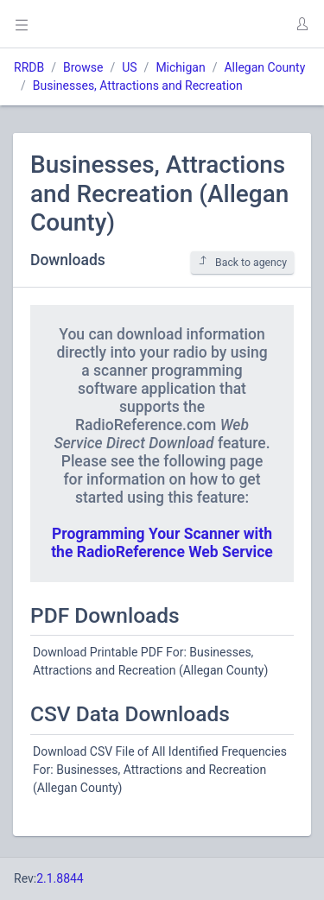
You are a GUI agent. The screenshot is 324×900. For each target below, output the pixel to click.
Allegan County (264, 67)
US (129, 67)
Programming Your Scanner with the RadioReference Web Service (162, 543)
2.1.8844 (60, 878)
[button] (301, 24)
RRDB (29, 67)
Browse (83, 67)
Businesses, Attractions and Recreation (138, 85)
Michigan (180, 67)
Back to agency (242, 262)
